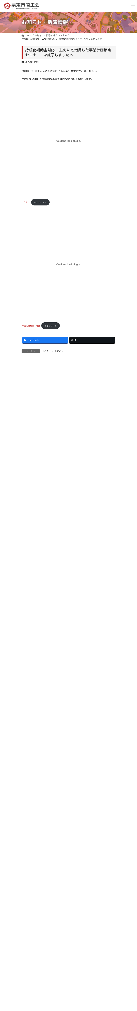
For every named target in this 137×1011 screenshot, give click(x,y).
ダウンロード (40, 202)
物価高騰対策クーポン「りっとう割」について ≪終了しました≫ (58, 856)
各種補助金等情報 (32, 390)
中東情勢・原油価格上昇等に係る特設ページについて (53, 376)
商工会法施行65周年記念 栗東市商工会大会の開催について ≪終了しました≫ (65, 852)
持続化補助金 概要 (31, 325)
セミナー (26, 202)
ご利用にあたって (32, 912)
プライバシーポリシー (35, 918)
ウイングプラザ (31, 892)
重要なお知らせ (31, 455)
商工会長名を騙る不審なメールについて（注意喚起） (53, 403)
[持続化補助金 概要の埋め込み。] (69, 264)
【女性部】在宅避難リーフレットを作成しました (50, 417)
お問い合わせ (33, 991)
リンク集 (28, 905)
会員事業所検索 (31, 899)
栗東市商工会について (35, 873)
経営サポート (30, 879)
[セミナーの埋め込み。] (69, 140)
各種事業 (28, 461)
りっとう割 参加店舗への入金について (45, 847)
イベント (28, 468)
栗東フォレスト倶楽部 (35, 886)
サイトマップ (30, 925)
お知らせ (59, 351)
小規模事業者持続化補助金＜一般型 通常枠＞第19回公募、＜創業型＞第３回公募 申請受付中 (70, 432)
